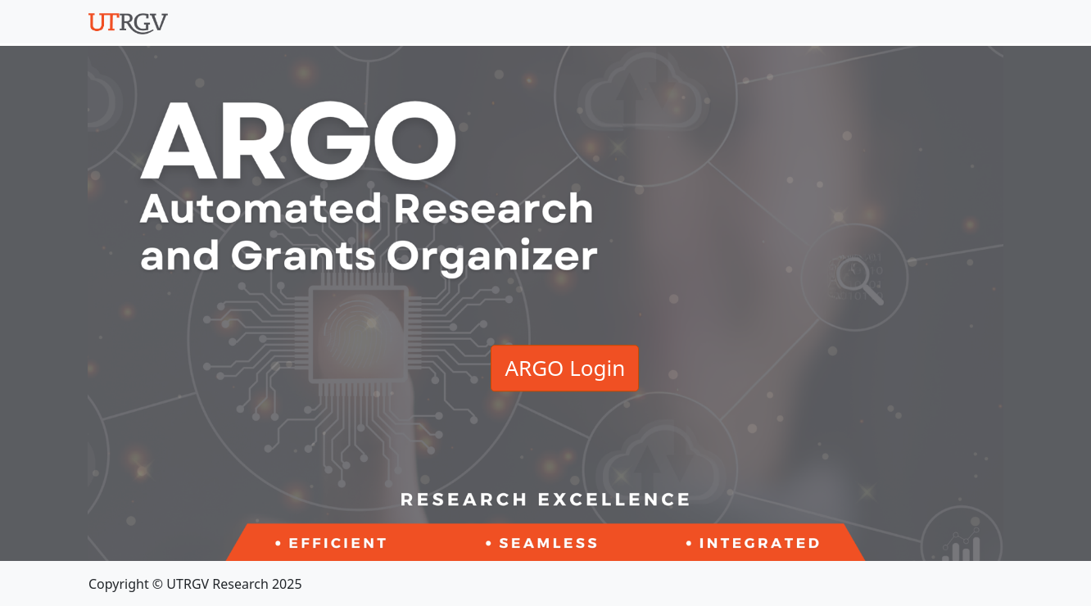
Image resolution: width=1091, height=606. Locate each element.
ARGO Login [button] (565, 367)
